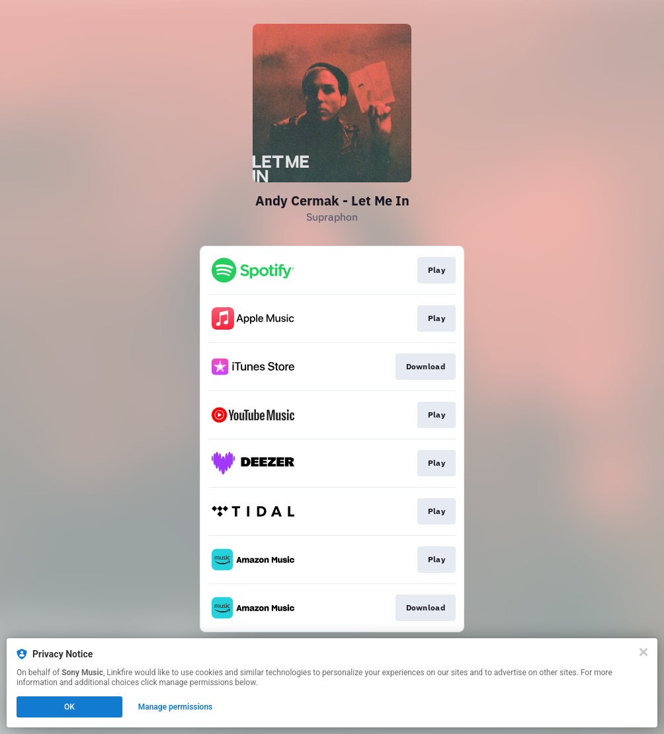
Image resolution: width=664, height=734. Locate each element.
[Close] (643, 652)
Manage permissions (175, 707)
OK (69, 707)
